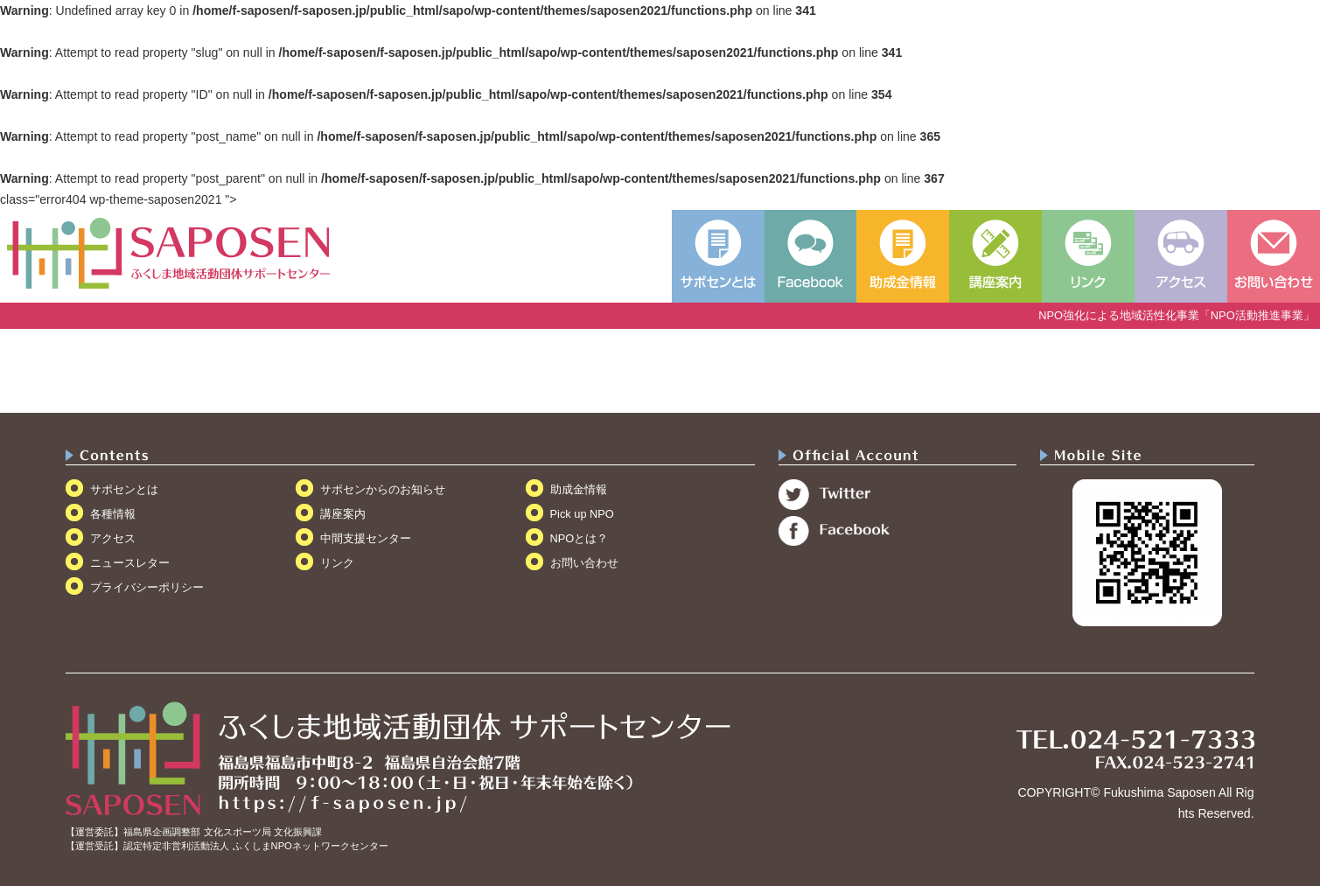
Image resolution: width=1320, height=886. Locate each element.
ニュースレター (130, 562)
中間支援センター (365, 538)
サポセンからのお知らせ (382, 489)
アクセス (113, 538)
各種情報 (113, 513)
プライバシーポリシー (147, 587)
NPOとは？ (579, 538)
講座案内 (343, 513)
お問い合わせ (584, 562)
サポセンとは (124, 489)
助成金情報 (578, 489)
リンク (337, 562)
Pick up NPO (582, 513)
